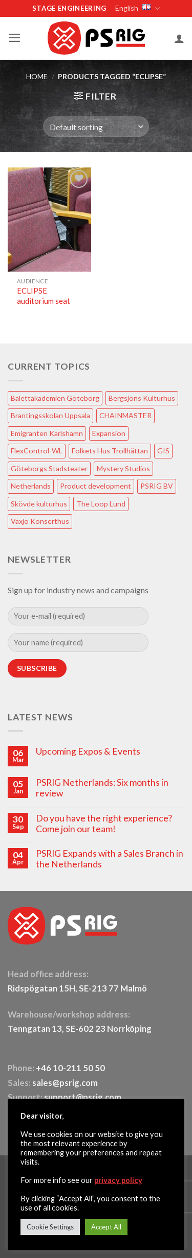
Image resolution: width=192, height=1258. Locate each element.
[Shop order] (95, 126)
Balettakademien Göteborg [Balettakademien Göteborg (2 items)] (55, 398)
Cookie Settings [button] (50, 1227)
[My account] (179, 38)
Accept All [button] (106, 1227)
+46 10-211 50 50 (71, 1068)
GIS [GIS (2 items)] (163, 450)
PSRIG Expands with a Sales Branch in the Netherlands (109, 858)
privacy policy (118, 1180)
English (137, 8)
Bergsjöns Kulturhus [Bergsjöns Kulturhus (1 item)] (142, 398)
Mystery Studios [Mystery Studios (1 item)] (123, 468)
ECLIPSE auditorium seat (43, 295)
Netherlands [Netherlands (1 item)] (31, 485)
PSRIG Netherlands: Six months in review (102, 788)
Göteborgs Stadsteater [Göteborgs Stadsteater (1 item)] (49, 468)
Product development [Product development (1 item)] (95, 485)
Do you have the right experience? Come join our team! (104, 823)
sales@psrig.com (65, 1083)
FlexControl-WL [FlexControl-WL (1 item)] (36, 450)
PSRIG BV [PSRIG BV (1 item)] (156, 485)
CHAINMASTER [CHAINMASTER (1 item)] (125, 415)
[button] (15, 38)
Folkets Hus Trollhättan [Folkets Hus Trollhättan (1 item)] (110, 450)
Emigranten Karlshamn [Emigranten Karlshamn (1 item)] (47, 433)
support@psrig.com (82, 1097)
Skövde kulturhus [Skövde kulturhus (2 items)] (39, 503)
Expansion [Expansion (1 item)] (108, 433)
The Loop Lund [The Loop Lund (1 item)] (100, 503)
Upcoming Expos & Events (88, 751)
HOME (37, 76)
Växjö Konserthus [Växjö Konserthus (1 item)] (40, 521)
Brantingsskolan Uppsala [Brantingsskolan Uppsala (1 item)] (50, 415)
